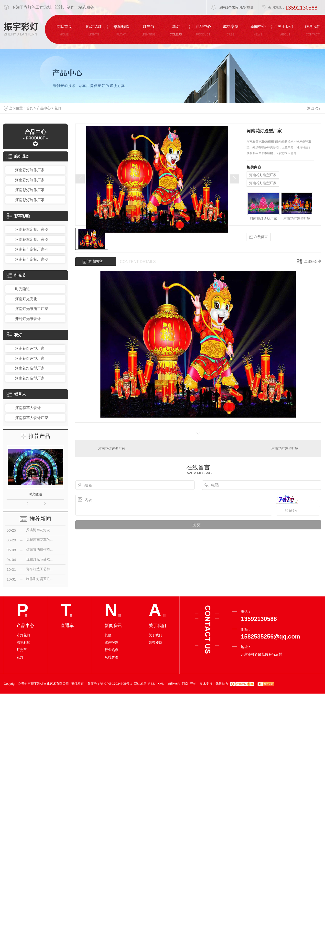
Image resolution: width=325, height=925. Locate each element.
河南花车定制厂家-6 (31, 229)
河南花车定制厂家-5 (31, 239)
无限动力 (222, 683)
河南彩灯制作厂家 (29, 170)
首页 (29, 108)
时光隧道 (22, 289)
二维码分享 (312, 261)
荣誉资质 (155, 642)
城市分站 (173, 683)
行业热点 (111, 650)
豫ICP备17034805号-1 (116, 683)
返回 (313, 108)
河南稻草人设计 (28, 408)
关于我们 (155, 635)
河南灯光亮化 (26, 299)
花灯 (57, 108)
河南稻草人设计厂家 (31, 418)
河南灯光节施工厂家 (31, 309)
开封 (193, 683)
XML (161, 683)
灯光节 (16, 275)
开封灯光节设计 (28, 319)
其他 (108, 635)
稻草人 (16, 394)
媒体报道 (111, 642)
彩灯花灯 (18, 156)
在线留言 (258, 237)
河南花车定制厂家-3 (31, 259)
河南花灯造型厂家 (29, 348)
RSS (152, 683)
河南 (185, 683)
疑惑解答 (111, 657)
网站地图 (140, 683)
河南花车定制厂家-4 (31, 249)
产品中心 (44, 108)
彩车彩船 (18, 216)
